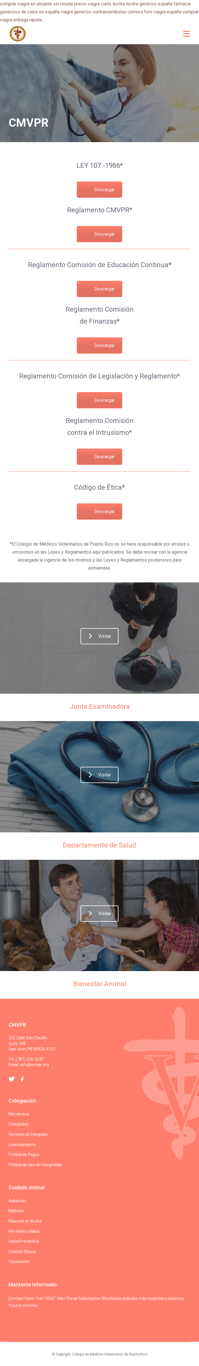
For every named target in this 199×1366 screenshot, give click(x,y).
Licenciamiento (22, 1144)
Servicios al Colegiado (28, 1134)
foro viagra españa (162, 12)
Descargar (104, 189)
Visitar (99, 636)
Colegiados (19, 1124)
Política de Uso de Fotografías (35, 1165)
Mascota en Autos (25, 1221)
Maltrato (16, 1210)
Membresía (19, 1114)
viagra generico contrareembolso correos (102, 12)
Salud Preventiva (24, 1241)
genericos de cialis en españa (30, 12)
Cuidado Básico (22, 1251)
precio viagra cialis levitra (99, 4)
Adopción (17, 1200)
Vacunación (19, 1261)
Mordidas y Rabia (24, 1231)
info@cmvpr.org (34, 1064)
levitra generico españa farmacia (158, 4)
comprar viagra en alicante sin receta (36, 4)
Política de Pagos (24, 1154)
